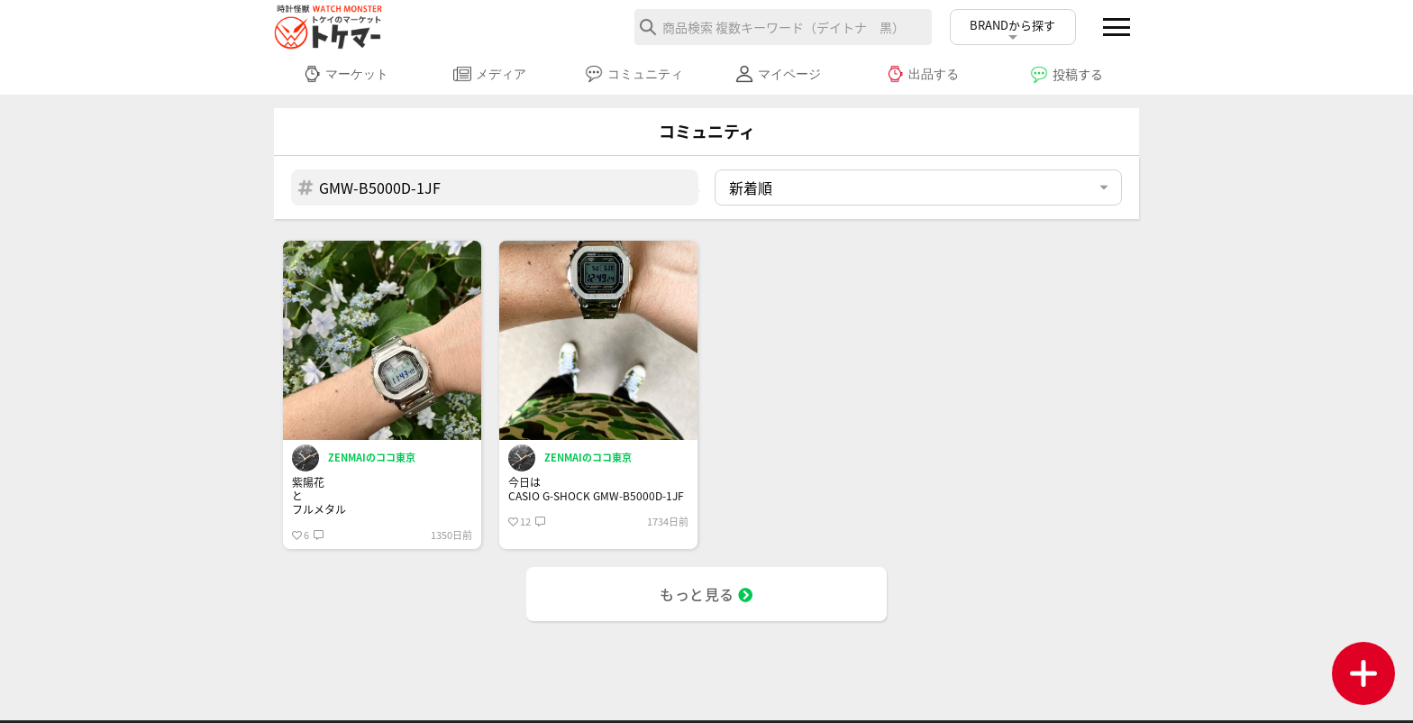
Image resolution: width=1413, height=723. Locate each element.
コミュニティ (634, 74)
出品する (922, 74)
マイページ (778, 74)
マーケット (345, 74)
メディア (489, 74)
